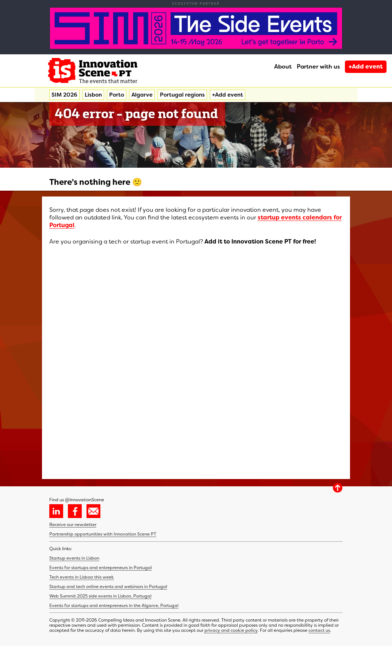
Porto (116, 94)
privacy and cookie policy (231, 630)
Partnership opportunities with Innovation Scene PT (102, 534)
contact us (319, 630)
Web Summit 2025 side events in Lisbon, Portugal (100, 596)
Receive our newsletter (72, 525)
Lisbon (93, 94)
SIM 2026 (64, 94)
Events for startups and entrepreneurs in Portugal (100, 568)
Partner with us (318, 66)
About (283, 66)
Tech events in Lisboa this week (81, 577)
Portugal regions (182, 94)
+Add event (366, 66)
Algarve (142, 94)
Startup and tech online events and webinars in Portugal (108, 586)
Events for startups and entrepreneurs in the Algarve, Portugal (113, 605)
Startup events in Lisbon (74, 558)
